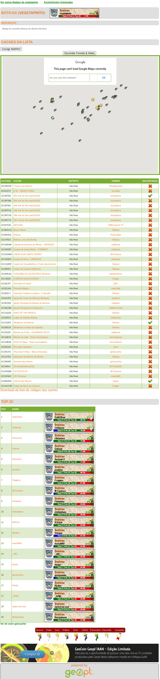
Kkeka (15, 585)
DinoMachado (115, 186)
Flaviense (16, 501)
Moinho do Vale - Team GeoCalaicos (31, 337)
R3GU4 (15, 522)
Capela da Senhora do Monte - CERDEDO (34, 244)
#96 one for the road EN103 (27, 215)
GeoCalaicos (116, 337)
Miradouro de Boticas (24, 322)
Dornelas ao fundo (22, 283)
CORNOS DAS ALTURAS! (26, 278)
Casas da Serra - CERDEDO (27, 259)
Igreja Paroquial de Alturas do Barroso (32, 303)
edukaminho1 (115, 274)
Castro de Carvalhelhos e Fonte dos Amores (35, 264)
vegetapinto (31, 13)
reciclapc (116, 191)
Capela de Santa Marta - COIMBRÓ (31, 249)
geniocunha (115, 352)
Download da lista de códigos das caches (29, 390)
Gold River (17, 417)
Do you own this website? (63, 77)
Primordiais (115, 235)
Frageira (16, 480)
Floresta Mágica (21, 288)
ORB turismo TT (115, 225)
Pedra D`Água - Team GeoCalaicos (30, 342)
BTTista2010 (116, 366)
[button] (89, 120)
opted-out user (19, 606)
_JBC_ (116, 283)
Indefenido (116, 317)
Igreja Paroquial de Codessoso (28, 308)
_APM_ (15, 596)
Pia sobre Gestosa (22, 347)
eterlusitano (17, 512)
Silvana (115, 230)
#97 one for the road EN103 (27, 220)
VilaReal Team (116, 308)
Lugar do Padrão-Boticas (25, 317)
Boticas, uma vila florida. (25, 239)
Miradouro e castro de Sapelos (28, 327)
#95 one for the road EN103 (27, 210)
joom (115, 347)
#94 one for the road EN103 (27, 205)
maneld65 (115, 376)
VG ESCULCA (20, 371)
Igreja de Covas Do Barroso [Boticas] (31, 298)
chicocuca (17, 438)
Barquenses (18, 617)
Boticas (17, 235)
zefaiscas (115, 244)
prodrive (116, 298)
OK (103, 77)
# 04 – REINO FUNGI (24, 191)
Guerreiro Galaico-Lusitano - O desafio (32, 293)
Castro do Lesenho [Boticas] (27, 269)
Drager (116, 278)
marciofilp (115, 288)
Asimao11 (17, 459)
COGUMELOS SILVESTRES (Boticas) (32, 274)
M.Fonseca (116, 254)
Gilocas (15, 448)
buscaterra (116, 196)
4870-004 (18, 225)
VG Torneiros (20, 376)
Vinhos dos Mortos (22, 381)
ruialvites (116, 303)
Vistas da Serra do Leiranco (27, 386)
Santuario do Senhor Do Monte (28, 356)
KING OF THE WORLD (25, 313)
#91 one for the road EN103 (27, 196)
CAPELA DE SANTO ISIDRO (27, 254)
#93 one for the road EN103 (27, 200)
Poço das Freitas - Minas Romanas (30, 352)
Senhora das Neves (23, 361)
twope (116, 381)
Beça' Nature (20, 230)
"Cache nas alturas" (23, 186)
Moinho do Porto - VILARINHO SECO (31, 332)
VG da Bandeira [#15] (24, 366)
